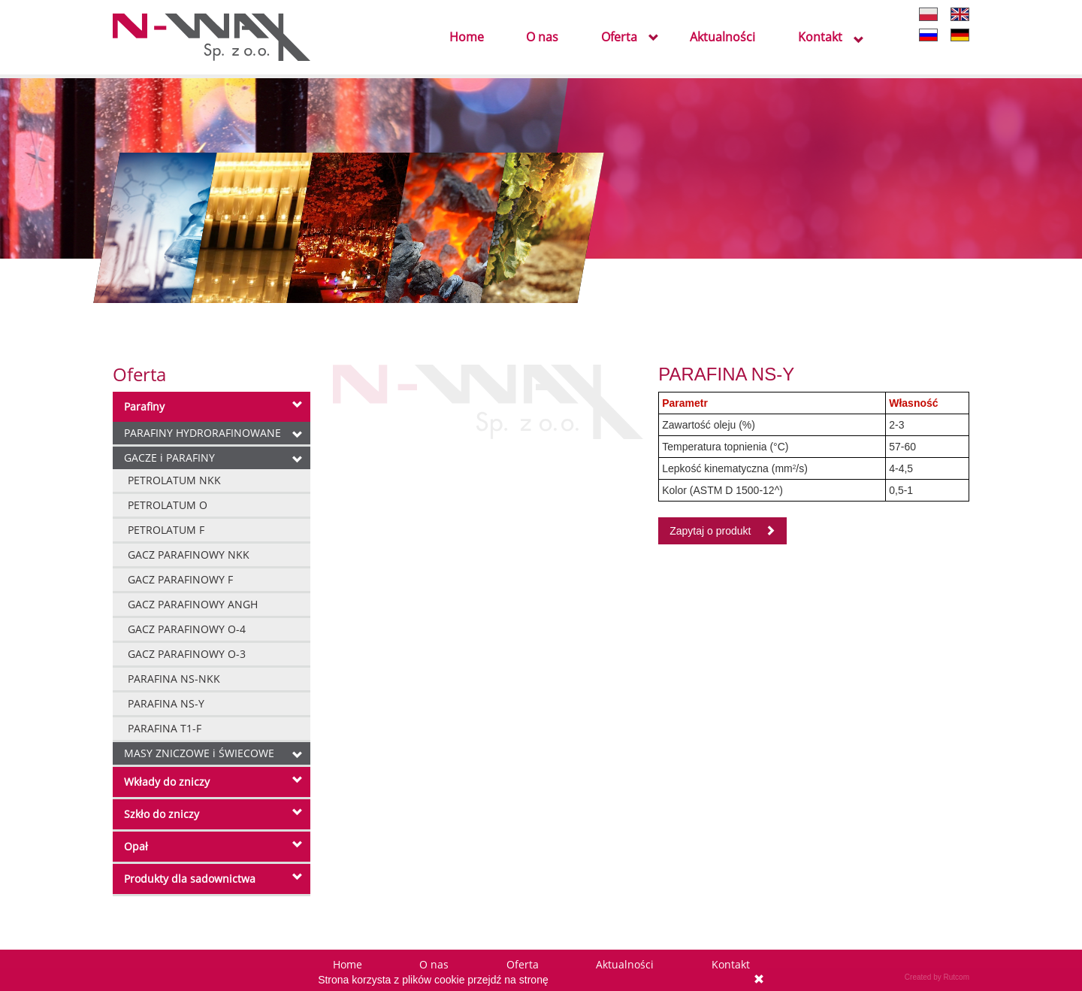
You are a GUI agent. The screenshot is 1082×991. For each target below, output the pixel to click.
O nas (542, 38)
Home (466, 38)
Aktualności (722, 38)
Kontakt (820, 38)
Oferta (619, 38)
